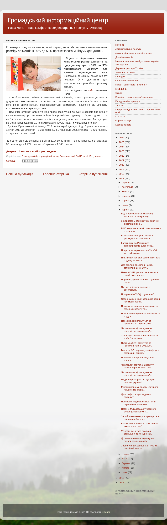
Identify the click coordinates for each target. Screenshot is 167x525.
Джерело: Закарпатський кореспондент (31, 151)
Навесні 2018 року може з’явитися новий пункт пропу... (139, 273)
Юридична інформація (127, 101)
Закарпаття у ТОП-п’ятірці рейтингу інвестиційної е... (140, 222)
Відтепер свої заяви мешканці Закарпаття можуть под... (137, 215)
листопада (128, 187)
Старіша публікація (93, 174)
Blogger (106, 512)
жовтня (126, 191)
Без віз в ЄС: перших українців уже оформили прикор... (140, 351)
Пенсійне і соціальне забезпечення (134, 97)
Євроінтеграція (123, 120)
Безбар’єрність (123, 124)
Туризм (119, 105)
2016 (122, 478)
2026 (122, 137)
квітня (125, 458)
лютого (126, 467)
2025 (122, 142)
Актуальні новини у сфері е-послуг (134, 53)
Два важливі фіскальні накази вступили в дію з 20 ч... (137, 266)
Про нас (119, 45)
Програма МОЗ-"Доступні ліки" (137, 294)
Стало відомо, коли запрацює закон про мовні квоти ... (140, 300)
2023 (122, 151)
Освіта (118, 93)
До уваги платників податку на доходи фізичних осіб (137, 439)
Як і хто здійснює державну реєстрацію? (135, 288)
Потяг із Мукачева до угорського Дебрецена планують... (138, 410)
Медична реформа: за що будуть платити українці (139, 381)
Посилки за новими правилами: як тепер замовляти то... (139, 307)
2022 (122, 156)
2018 (122, 174)
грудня (125, 182)
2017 (122, 178)
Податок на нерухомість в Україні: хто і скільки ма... (139, 251)
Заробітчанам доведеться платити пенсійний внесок (139, 447)
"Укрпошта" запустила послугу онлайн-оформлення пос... (137, 366)
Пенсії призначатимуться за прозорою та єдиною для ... (137, 322)
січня (125, 472)
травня (126, 454)
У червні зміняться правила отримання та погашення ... (137, 432)
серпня (126, 200)
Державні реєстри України (129, 68)
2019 (122, 169)
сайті (91, 90)
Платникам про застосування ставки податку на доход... (140, 259)
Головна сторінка (56, 174)
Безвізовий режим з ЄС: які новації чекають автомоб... (140, 425)
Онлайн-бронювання (126, 80)
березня (126, 463)
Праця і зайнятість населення (131, 84)
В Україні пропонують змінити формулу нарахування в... (137, 237)
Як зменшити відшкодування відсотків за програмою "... (136, 329)
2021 (122, 160)
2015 (122, 482)
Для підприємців (124, 57)
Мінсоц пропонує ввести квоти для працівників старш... (139, 388)
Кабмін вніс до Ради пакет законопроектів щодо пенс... (137, 244)
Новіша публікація (19, 174)
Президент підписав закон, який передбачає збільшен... (138, 403)
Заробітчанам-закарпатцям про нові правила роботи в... (140, 417)
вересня (126, 196)
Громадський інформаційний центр (58, 20)
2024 (122, 146)
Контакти (120, 116)
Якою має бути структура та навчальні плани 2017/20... (137, 344)
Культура (120, 76)
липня (125, 205)
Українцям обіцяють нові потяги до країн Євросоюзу (140, 337)
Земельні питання (125, 72)
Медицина (120, 89)
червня (126, 209)
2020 (122, 164)
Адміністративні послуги (128, 49)
